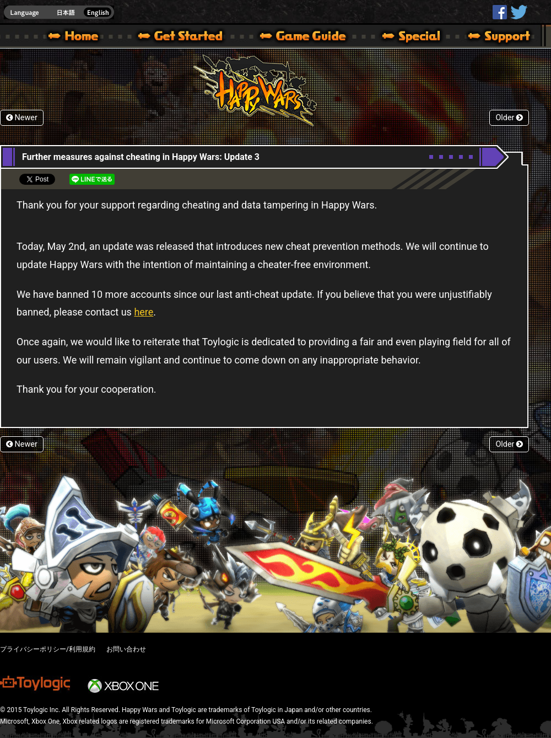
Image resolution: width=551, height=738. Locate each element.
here (143, 312)
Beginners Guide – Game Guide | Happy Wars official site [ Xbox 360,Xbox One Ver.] (311, 37)
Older (509, 117)
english (59, 12)
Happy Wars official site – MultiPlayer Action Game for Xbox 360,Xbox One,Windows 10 (75, 37)
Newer (21, 117)
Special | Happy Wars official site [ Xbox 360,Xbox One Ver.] (407, 37)
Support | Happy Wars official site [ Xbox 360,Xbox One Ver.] (490, 37)
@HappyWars (518, 12)
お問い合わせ (126, 649)
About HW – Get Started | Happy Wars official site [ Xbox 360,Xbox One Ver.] (189, 37)
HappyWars (500, 12)
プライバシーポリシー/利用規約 (47, 649)
